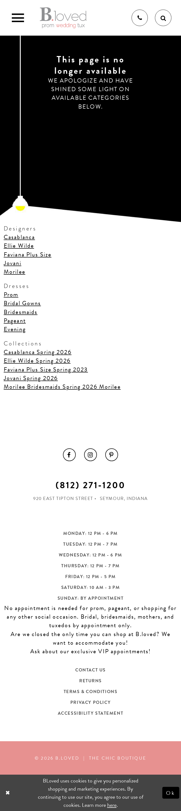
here (112, 805)
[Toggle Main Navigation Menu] (18, 18)
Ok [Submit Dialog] (171, 793)
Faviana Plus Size (27, 254)
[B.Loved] (63, 17)
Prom (11, 294)
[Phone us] (140, 18)
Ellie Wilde (19, 245)
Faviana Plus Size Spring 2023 (46, 369)
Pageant (15, 320)
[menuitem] (69, 454)
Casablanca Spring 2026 (38, 352)
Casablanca (19, 237)
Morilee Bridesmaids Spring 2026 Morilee (62, 386)
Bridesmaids (20, 312)
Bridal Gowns (22, 303)
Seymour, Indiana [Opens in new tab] (124, 498)
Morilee (14, 271)
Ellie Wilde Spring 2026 (37, 360)
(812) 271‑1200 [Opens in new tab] (91, 485)
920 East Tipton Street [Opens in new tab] (63, 498)
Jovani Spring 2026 (31, 378)
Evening (15, 329)
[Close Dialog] (8, 792)
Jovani (12, 263)
